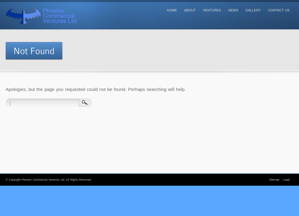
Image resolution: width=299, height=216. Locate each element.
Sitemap (274, 179)
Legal (286, 179)
